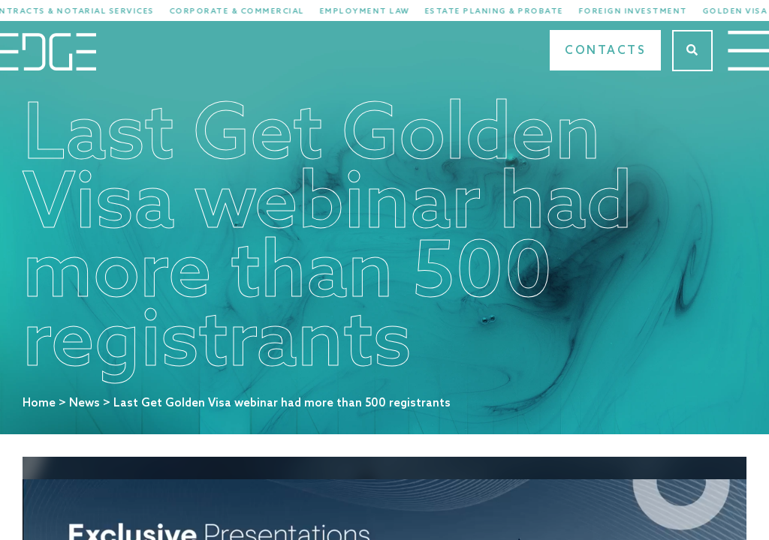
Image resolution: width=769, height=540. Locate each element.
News (84, 403)
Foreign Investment (644, 11)
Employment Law (375, 11)
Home (39, 403)
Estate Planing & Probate (505, 11)
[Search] (692, 50)
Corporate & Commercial (247, 11)
